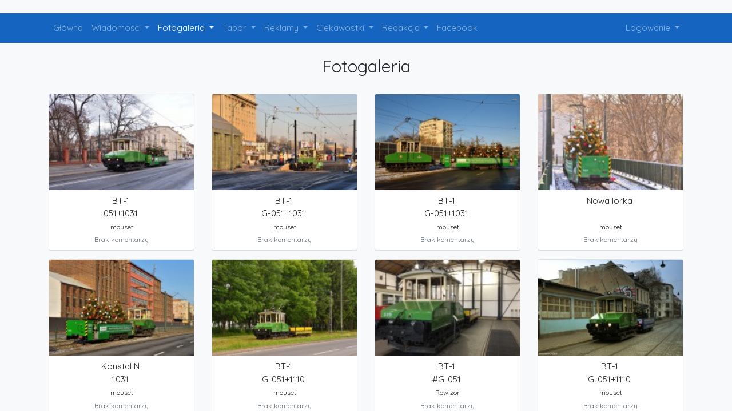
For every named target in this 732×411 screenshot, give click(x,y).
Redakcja (402, 27)
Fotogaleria (182, 27)
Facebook (457, 27)
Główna (68, 27)
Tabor (235, 27)
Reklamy (282, 27)
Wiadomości (117, 27)
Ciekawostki (341, 27)
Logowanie (649, 27)
